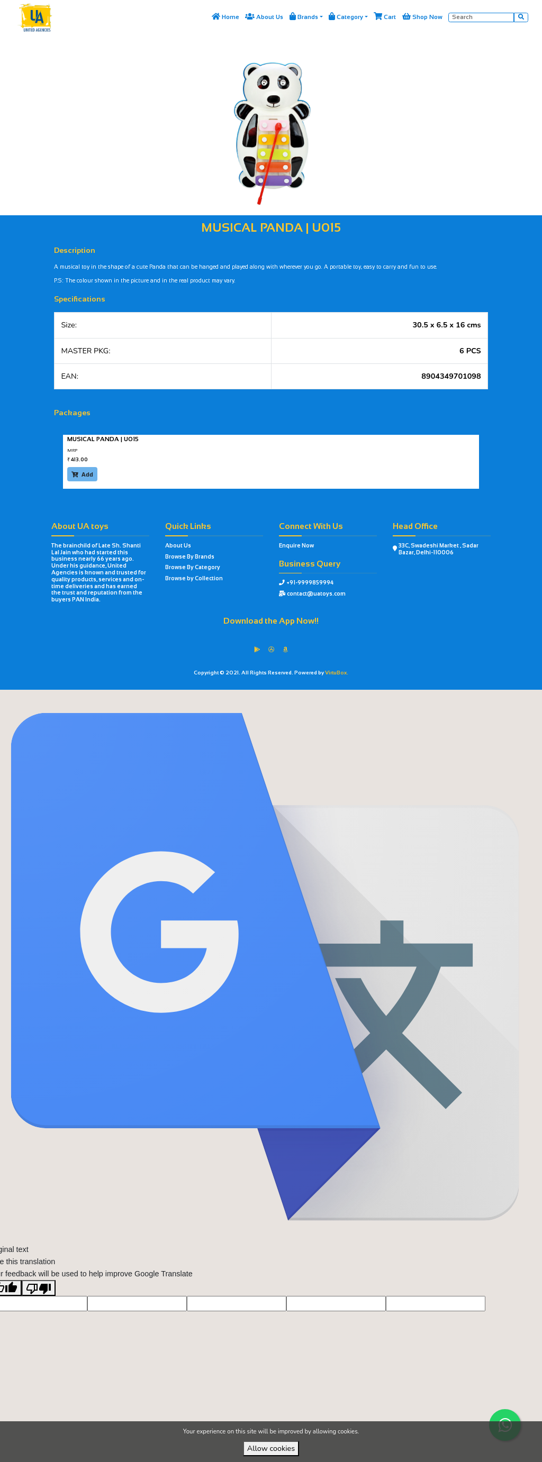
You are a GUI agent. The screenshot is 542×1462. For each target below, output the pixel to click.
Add (82, 474)
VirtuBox (288, 698)
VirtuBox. (336, 672)
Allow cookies (271, 1448)
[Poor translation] (39, 1305)
